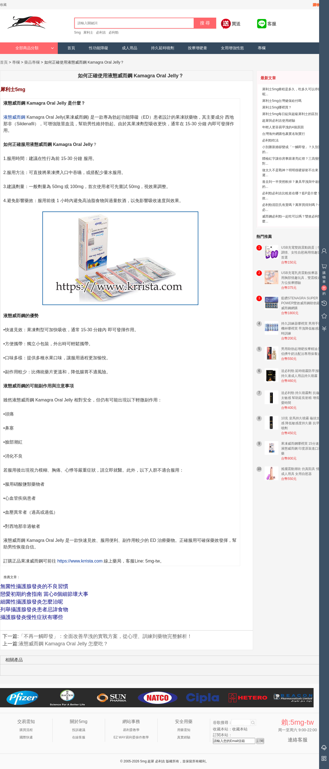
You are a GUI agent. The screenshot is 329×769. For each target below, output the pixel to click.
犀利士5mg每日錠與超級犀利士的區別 (290, 114)
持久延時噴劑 (162, 48)
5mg (77, 32)
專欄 (261, 48)
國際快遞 (26, 737)
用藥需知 (183, 730)
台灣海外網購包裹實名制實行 (283, 134)
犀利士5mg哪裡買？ (277, 107)
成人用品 (129, 48)
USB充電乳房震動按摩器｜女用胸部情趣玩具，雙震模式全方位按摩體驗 (302, 278)
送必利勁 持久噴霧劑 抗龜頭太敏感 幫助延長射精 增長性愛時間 (302, 398)
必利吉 (101, 32)
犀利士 (88, 32)
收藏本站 (240, 729)
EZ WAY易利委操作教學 (131, 737)
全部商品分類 (34, 48)
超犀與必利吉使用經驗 (278, 121)
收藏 (3, 5)
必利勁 (114, 32)
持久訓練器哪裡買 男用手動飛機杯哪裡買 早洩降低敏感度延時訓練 (303, 328)
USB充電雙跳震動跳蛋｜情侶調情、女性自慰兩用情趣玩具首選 (302, 252)
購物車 (318, 5)
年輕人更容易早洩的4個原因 (283, 127)
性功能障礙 (98, 48)
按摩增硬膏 (197, 48)
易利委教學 (131, 730)
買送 (236, 23)
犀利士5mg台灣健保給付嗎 (281, 101)
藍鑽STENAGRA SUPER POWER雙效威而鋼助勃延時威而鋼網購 (302, 303)
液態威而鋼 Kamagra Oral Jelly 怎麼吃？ (63, 643)
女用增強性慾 (232, 48)
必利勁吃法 (270, 140)
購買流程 (26, 730)
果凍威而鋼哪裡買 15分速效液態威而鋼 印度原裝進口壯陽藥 (303, 448)
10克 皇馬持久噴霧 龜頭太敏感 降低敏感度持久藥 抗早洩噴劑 (302, 423)
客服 (271, 23)
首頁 (71, 48)
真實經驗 (183, 737)
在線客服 (78, 737)
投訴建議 (78, 730)
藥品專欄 (32, 62)
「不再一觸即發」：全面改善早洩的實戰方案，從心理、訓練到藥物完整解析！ (105, 636)
